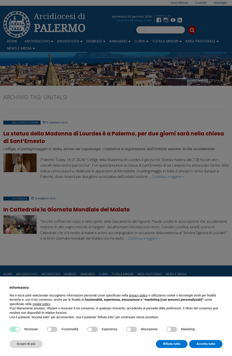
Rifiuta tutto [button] (172, 344)
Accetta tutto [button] (205, 344)
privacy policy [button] (138, 295)
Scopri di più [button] (26, 344)
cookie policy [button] (41, 304)
